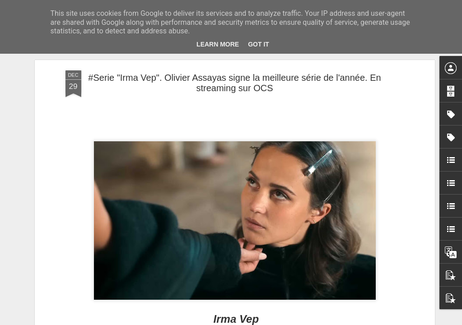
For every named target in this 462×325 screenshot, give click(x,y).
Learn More (217, 44)
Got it (258, 44)
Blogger (263, 320)
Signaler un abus (293, 320)
